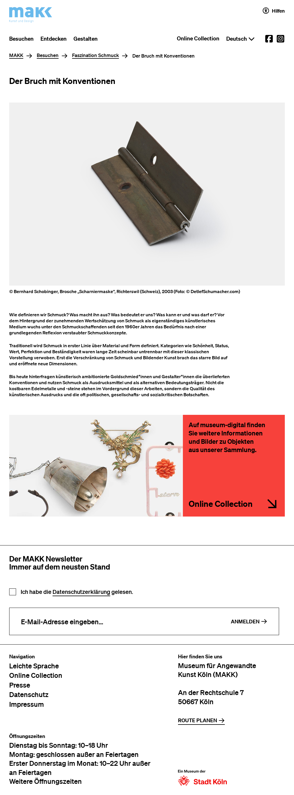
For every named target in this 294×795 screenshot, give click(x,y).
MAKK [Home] (16, 55)
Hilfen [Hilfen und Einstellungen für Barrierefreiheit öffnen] (274, 10)
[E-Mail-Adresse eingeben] (114, 621)
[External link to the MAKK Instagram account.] (280, 38)
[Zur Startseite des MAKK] (30, 15)
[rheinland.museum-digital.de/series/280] (234, 466)
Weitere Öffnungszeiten (45, 781)
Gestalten (86, 38)
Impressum (26, 704)
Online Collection (198, 38)
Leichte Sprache (34, 665)
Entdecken (53, 38)
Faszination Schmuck (95, 55)
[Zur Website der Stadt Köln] (202, 759)
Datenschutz (29, 694)
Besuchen (21, 38)
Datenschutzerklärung (81, 591)
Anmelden (249, 621)
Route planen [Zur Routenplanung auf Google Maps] (201, 720)
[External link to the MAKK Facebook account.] (269, 38)
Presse (19, 685)
